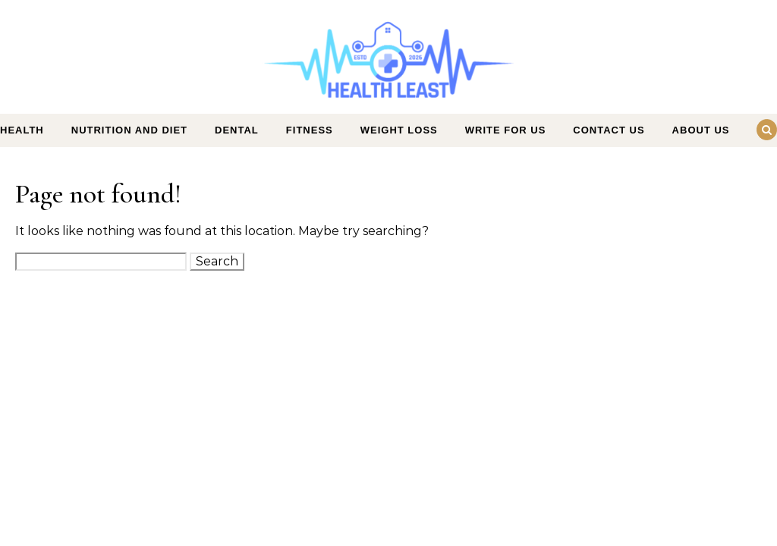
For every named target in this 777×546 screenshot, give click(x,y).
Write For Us (505, 130)
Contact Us (608, 130)
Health (22, 130)
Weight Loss (399, 130)
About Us (701, 130)
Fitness (309, 130)
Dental (237, 130)
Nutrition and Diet (129, 130)
